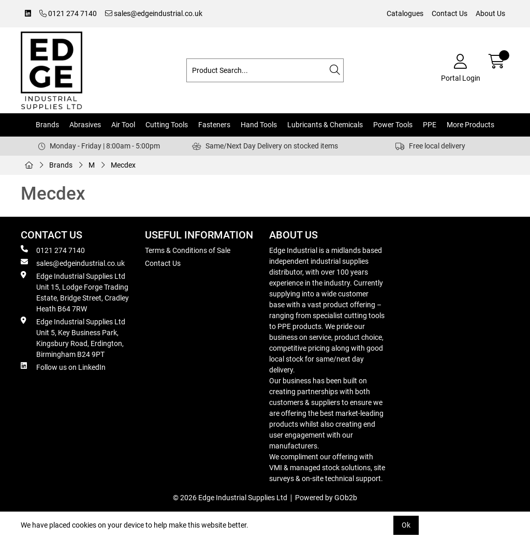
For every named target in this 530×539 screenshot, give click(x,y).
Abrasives (85, 125)
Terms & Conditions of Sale (187, 250)
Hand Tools (259, 125)
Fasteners (214, 125)
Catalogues (405, 13)
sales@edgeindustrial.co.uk (153, 13)
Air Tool (123, 125)
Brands (47, 125)
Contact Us (449, 13)
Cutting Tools (166, 125)
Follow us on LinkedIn (63, 366)
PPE (429, 125)
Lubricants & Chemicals (325, 125)
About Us (490, 13)
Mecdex (123, 165)
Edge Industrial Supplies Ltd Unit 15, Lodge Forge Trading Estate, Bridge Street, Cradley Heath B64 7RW (75, 292)
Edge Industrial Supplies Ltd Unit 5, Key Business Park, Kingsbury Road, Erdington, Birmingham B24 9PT (73, 337)
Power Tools (393, 125)
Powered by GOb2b (326, 497)
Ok (406, 525)
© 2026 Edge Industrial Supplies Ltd (230, 497)
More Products (470, 125)
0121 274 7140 (68, 13)
